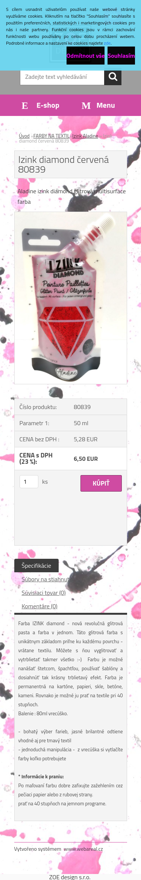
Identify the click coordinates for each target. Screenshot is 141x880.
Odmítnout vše (86, 55)
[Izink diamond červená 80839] (71, 215)
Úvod (24, 136)
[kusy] (29, 481)
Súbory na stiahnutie (48, 579)
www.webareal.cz (83, 849)
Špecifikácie (37, 565)
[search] (112, 76)
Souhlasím (121, 55)
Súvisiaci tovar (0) (44, 592)
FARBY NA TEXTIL (51, 136)
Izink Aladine (85, 136)
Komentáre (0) (40, 606)
